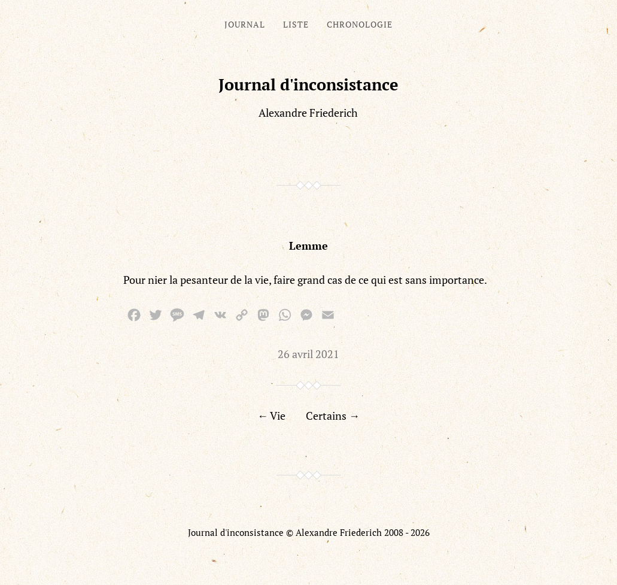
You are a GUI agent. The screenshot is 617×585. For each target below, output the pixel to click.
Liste (296, 24)
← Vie (271, 415)
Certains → (333, 415)
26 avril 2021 (308, 354)
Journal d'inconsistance (308, 84)
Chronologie (360, 24)
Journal (244, 24)
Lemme (308, 245)
